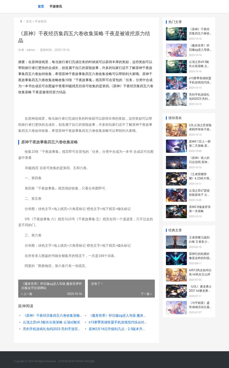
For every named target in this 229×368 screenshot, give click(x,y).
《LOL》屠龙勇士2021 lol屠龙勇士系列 (200, 290)
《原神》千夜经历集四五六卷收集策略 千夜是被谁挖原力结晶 (52, 315)
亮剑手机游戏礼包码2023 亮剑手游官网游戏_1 (52, 329)
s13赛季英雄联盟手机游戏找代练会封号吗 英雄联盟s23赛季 (117, 322)
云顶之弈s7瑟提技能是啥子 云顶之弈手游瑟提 (199, 194)
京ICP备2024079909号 (71, 361)
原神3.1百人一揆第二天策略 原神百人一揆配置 (200, 145)
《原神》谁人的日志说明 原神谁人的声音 (199, 162)
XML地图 (89, 361)
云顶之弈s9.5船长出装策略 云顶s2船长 (52, 322)
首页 (41, 6)
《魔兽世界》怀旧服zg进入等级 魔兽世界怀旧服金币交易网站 (117, 315)
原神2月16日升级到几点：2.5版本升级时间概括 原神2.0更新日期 (117, 329)
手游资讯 (55, 6)
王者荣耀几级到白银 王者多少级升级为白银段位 (199, 241)
